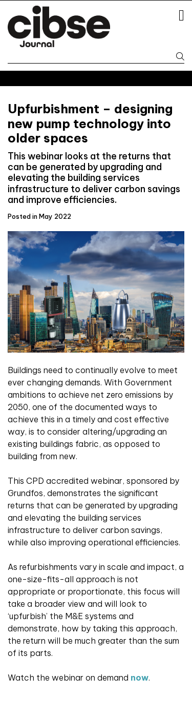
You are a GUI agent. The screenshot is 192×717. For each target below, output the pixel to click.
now (139, 677)
